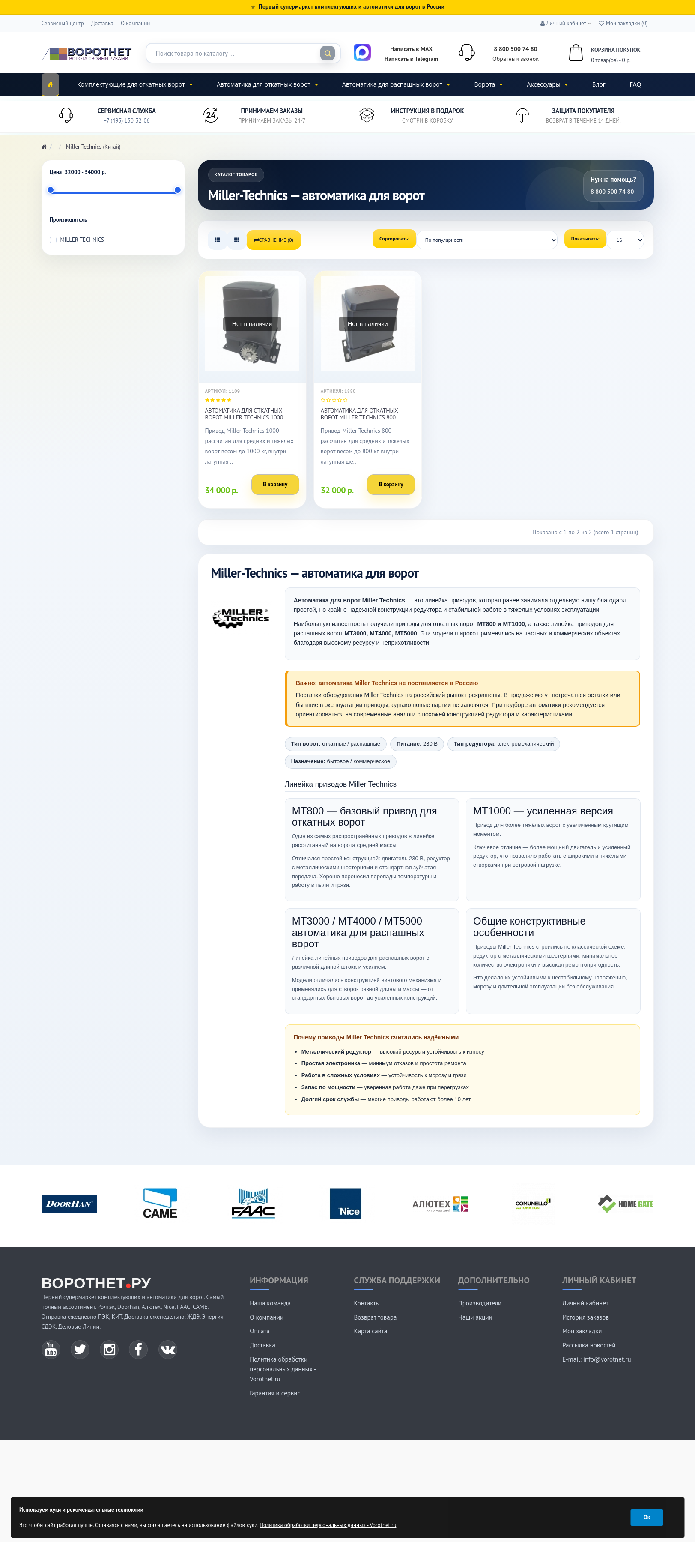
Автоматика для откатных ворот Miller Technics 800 (359, 414)
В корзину (275, 484)
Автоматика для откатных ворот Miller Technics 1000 (244, 414)
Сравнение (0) (273, 240)
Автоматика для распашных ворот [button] (396, 84)
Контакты (367, 1303)
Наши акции (475, 1317)
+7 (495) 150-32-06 (126, 120)
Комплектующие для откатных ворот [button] (135, 84)
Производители (479, 1303)
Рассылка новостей (588, 1345)
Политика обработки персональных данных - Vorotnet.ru (283, 1369)
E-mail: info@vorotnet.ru (596, 1359)
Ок (647, 1517)
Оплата (260, 1331)
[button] (563, 23)
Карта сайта (370, 1331)
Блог (599, 84)
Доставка (102, 23)
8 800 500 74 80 (515, 49)
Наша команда (270, 1303)
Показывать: (585, 238)
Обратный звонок (515, 59)
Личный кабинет (585, 1303)
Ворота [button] (488, 84)
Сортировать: (394, 238)
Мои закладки (582, 1331)
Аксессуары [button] (547, 84)
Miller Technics (77, 239)
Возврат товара (375, 1317)
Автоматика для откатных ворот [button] (267, 84)
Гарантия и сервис (275, 1393)
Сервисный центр (63, 23)
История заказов (585, 1317)
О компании (135, 23)
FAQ (635, 84)
